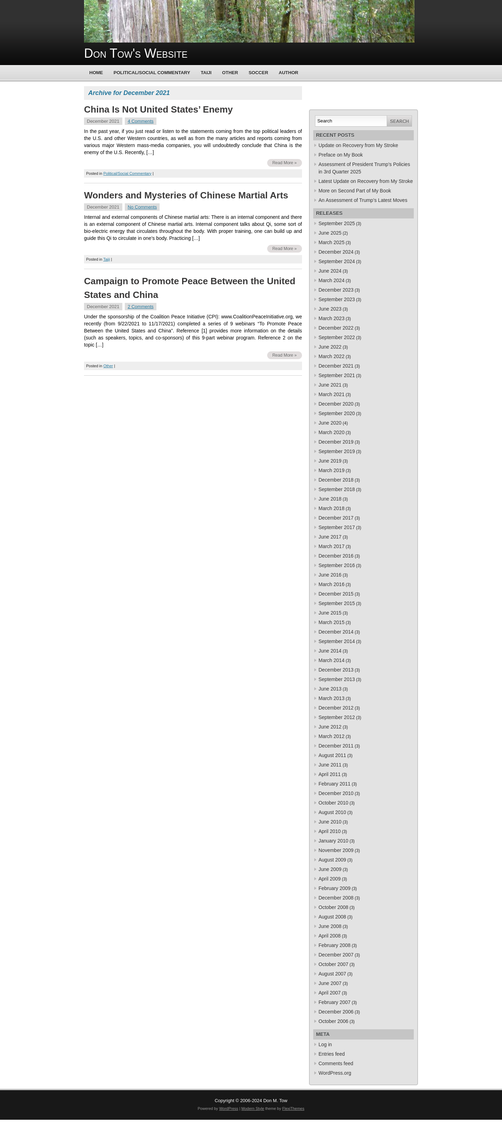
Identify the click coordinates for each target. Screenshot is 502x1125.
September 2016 (336, 565)
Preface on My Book (340, 155)
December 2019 (336, 442)
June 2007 (329, 983)
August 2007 (332, 974)
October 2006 (333, 1021)
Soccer (258, 72)
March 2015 (331, 622)
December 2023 (336, 290)
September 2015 (336, 603)
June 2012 (329, 727)
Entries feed (331, 1054)
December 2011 (336, 746)
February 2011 (334, 784)
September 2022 (336, 337)
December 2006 (336, 1012)
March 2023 (331, 318)
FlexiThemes (293, 1108)
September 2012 (336, 717)
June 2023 (329, 309)
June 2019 (329, 461)
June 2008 (329, 926)
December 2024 (336, 252)
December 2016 (336, 556)
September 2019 (336, 451)
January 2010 (333, 841)
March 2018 (331, 508)
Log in (325, 1044)
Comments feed (335, 1063)
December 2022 (336, 328)
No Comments (142, 207)
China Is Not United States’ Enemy (158, 109)
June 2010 (329, 822)
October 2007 (333, 964)
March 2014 (331, 660)
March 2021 (331, 394)
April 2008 (329, 936)
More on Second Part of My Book (354, 190)
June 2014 (329, 651)
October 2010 (333, 803)
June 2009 (329, 869)
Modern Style (253, 1108)
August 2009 (332, 860)
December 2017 (336, 518)
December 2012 (336, 708)
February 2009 (334, 888)
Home (96, 72)
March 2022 (331, 356)
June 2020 (329, 423)
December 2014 (336, 632)
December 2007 (336, 955)
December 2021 (336, 366)
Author (288, 72)
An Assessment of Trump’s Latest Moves (362, 200)
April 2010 (329, 831)
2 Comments (141, 306)
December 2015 (336, 594)
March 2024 (331, 280)
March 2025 (331, 242)
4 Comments (141, 121)
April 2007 (329, 993)
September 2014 (336, 641)
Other (230, 72)
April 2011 (329, 774)
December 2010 (336, 793)
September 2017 (336, 527)
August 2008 (332, 917)
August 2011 (332, 755)
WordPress (228, 1108)
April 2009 (329, 879)
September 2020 (336, 413)
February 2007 (334, 1002)
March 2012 (331, 736)
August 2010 (332, 812)
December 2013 (336, 670)
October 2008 (333, 907)
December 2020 (336, 404)
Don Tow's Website (135, 53)
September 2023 (336, 299)
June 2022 (329, 347)
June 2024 (329, 271)
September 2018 (336, 489)
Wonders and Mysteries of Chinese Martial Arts (186, 195)
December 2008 (336, 898)
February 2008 (334, 945)
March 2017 (331, 546)
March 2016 (331, 584)
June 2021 (329, 385)
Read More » (284, 162)
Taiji (206, 72)
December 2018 (336, 480)
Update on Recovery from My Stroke (358, 145)
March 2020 (331, 432)
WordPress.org (334, 1073)
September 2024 (336, 261)
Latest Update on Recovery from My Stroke (365, 181)
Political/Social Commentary (152, 72)
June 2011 (329, 765)
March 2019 (331, 470)
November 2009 (336, 850)
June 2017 (329, 537)
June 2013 (329, 689)
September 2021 (336, 375)
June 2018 (329, 499)
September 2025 (336, 223)
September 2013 (336, 679)
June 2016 (329, 575)
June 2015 (329, 613)
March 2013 (331, 698)
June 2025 (329, 233)
